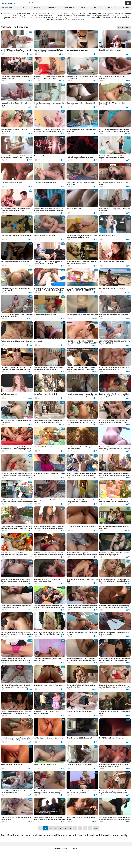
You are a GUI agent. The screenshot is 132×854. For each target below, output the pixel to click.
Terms (74, 848)
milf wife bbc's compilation (63, 16)
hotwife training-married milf (81, 18)
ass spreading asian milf (76, 19)
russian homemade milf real (120, 18)
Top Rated (36, 8)
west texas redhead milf (9, 16)
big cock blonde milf (10, 18)
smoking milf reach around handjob (27, 16)
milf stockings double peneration (56, 19)
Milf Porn (111, 8)
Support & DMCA (61, 848)
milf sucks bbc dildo (45, 16)
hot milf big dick (95, 14)
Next (95, 828)
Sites (83, 8)
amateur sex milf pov (123, 14)
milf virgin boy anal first (101, 16)
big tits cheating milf (8, 14)
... (90, 828)
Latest (22, 8)
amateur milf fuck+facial (101, 18)
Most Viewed (53, 8)
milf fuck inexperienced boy (27, 14)
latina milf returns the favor (26, 18)
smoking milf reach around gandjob (120, 16)
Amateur (8, 3)
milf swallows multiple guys (63, 18)
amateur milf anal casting (82, 16)
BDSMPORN (127, 8)
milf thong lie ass (108, 14)
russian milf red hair (61, 14)
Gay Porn (96, 8)
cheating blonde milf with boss (78, 14)
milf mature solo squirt (46, 14)
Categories (69, 8)
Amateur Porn (6, 8)
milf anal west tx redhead (44, 18)
